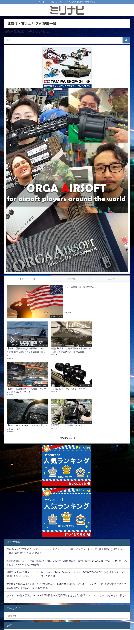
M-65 (123, 593)
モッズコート (85, 599)
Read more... (65, 397)
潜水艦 (22, 593)
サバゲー (62, 605)
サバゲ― (101, 605)
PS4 (88, 605)
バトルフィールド (106, 593)
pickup (88, 593)
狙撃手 (115, 605)
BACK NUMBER (65, 599)
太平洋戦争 (103, 599)
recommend (73, 593)
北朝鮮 (76, 605)
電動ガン (35, 605)
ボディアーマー (39, 593)
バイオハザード (17, 605)
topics (48, 605)
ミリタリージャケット (20, 599)
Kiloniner (57, 593)
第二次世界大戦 (44, 599)
